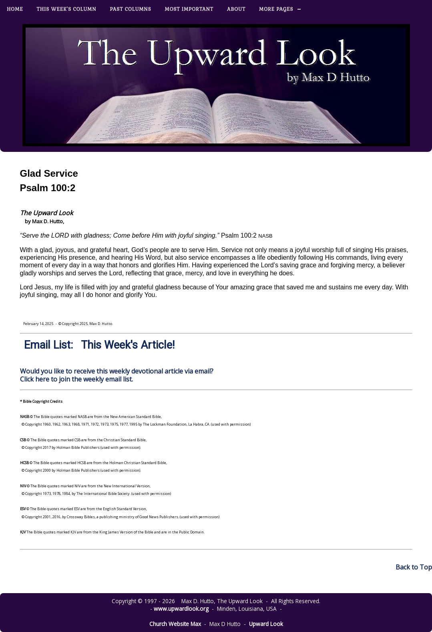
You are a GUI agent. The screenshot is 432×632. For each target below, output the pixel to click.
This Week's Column (66, 9)
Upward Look (266, 624)
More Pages (276, 9)
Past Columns (130, 9)
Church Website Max (175, 624)
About (236, 9)
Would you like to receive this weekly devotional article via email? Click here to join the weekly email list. (116, 375)
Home (15, 9)
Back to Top (414, 567)
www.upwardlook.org (181, 608)
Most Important (189, 9)
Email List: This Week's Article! (99, 345)
